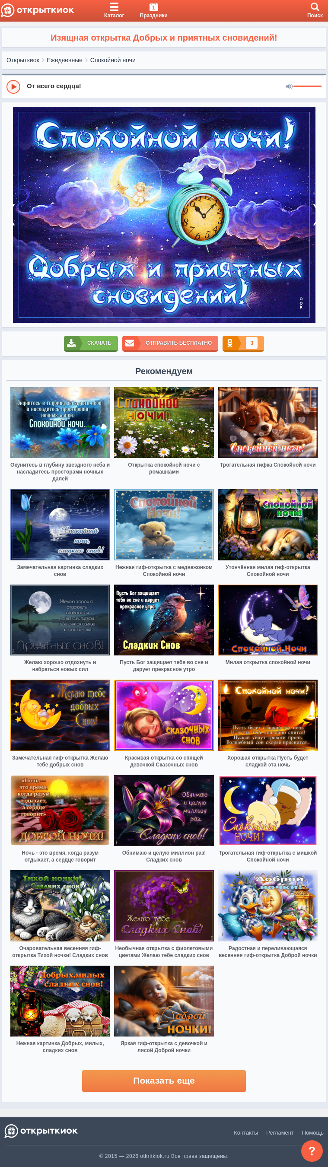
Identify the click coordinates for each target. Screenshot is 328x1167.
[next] (317, 215)
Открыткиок (22, 60)
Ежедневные (65, 60)
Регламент (280, 1132)
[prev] (10, 215)
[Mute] (289, 87)
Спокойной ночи (113, 60)
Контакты (246, 1132)
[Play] (13, 87)
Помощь (313, 1132)
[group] (164, 86)
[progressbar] (307, 87)
